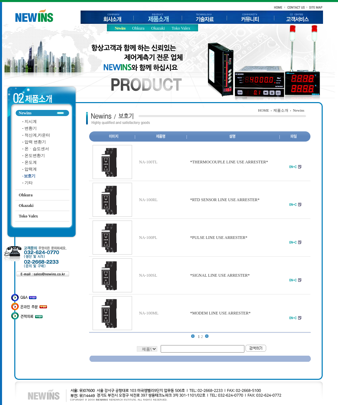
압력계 (29, 169)
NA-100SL (148, 275)
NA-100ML (149, 313)
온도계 (29, 162)
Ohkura (138, 28)
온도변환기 (33, 155)
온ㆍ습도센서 (35, 148)
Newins (120, 28)
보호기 (28, 176)
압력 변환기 (34, 142)
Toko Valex (181, 28)
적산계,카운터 (36, 135)
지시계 (29, 121)
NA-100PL (148, 237)
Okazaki (158, 28)
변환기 (29, 128)
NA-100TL (148, 162)
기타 (27, 182)
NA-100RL (148, 199)
